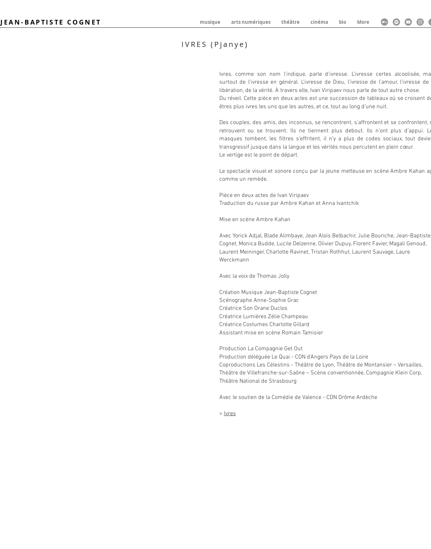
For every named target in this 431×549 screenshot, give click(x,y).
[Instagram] (420, 22)
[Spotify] (396, 22)
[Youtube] (408, 22)
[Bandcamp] (384, 22)
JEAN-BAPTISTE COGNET (50, 22)
